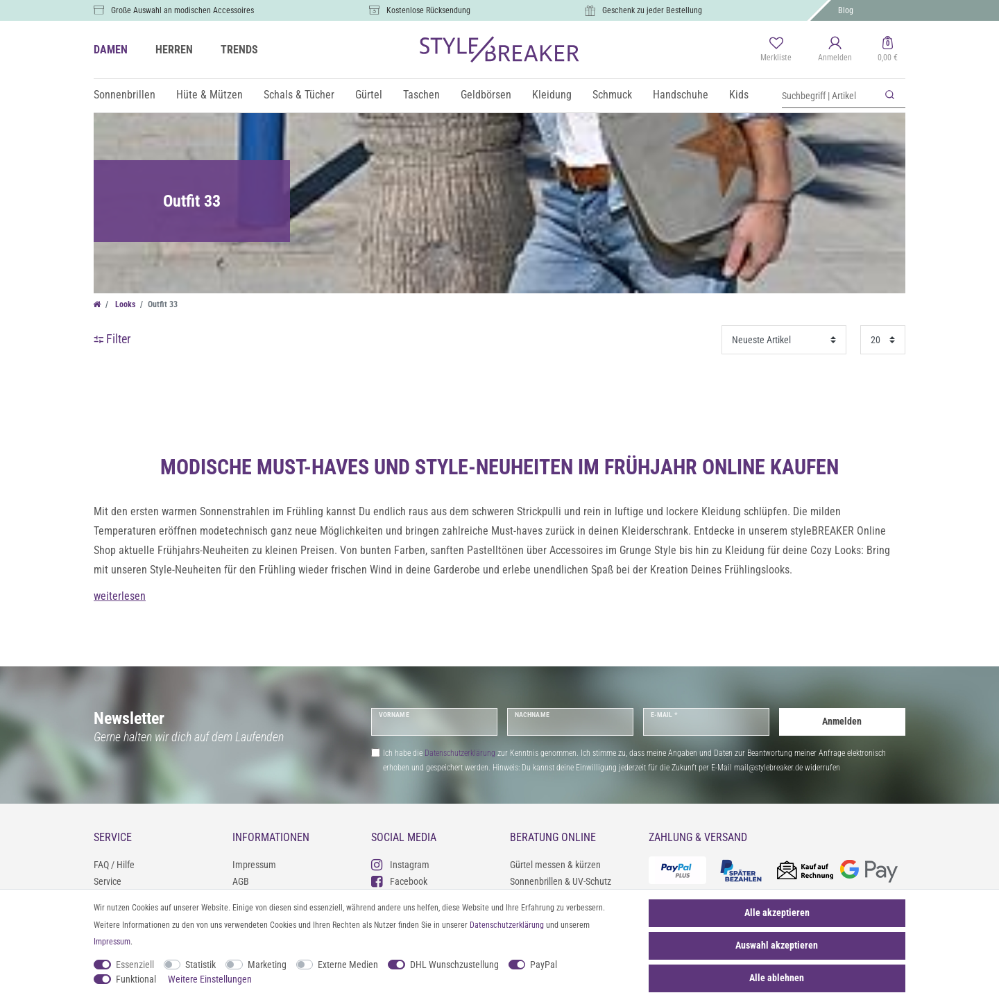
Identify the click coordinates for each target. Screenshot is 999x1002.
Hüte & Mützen (209, 94)
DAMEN (111, 49)
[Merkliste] (776, 50)
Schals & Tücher (299, 94)
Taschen (421, 94)
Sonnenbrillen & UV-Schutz (560, 881)
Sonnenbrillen (124, 94)
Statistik (200, 964)
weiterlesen (120, 596)
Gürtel (368, 94)
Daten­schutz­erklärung (507, 925)
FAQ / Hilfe (114, 864)
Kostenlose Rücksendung (428, 10)
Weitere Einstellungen (210, 979)
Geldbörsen (486, 94)
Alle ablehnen (776, 977)
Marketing (267, 964)
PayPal (543, 964)
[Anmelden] (835, 50)
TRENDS (239, 49)
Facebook (399, 881)
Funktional (136, 979)
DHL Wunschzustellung (454, 964)
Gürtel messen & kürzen (555, 864)
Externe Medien (348, 964)
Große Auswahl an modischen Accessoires (182, 10)
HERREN (174, 49)
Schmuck (612, 94)
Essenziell (135, 964)
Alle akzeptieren (777, 912)
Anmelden (842, 721)
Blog (845, 10)
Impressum (254, 864)
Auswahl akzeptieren (776, 945)
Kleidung (552, 94)
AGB (240, 881)
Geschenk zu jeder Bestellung (652, 10)
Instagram (400, 864)
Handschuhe (680, 94)
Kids (739, 94)
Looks (124, 304)
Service (107, 881)
